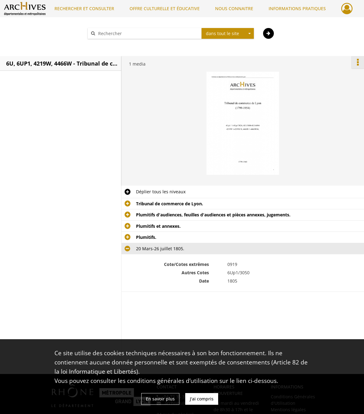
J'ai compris (202, 399)
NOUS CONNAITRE (234, 8)
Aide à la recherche (111, 44)
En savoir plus (160, 399)
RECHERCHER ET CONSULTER (84, 8)
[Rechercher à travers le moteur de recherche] (147, 33)
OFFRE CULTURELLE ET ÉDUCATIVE (165, 8)
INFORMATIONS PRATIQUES (297, 8)
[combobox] (228, 33)
